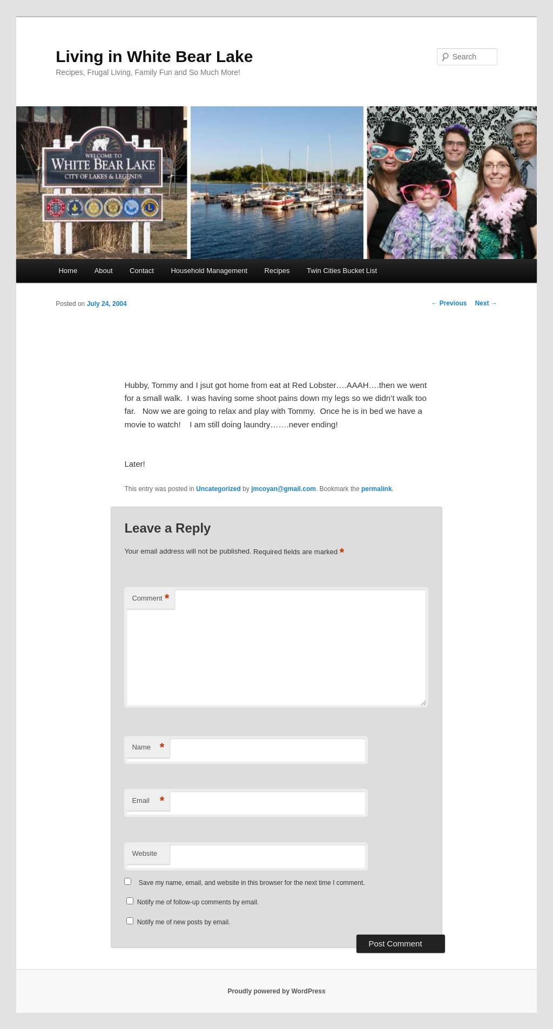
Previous (449, 303)
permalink (376, 489)
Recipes (277, 271)
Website (144, 853)
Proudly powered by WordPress (276, 991)
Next (486, 303)
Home (67, 271)
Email (148, 801)
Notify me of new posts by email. (184, 922)
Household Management (209, 271)
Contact (142, 271)
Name (148, 747)
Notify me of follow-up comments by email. (198, 902)
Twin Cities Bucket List (342, 271)
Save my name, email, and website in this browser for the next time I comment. (252, 883)
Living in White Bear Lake (154, 56)
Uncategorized (218, 489)
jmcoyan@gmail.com (283, 489)
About (104, 271)
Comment (150, 599)
